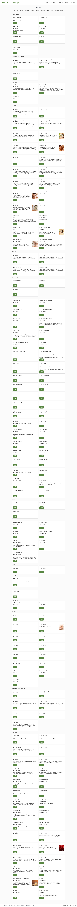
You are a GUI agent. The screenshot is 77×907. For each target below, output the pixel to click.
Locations (65, 2)
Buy (59, 2)
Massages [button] (62, 10)
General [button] (51, 10)
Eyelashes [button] (43, 10)
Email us (5, 905)
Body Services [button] (16, 10)
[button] (25, 20)
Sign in (46, 2)
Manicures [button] (57, 10)
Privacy (74, 905)
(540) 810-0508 (12, 905)
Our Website (29, 905)
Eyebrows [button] (37, 10)
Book (53, 2)
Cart (73, 2)
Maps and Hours (21, 905)
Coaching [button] (22, 10)
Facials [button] (47, 10)
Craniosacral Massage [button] (29, 10)
